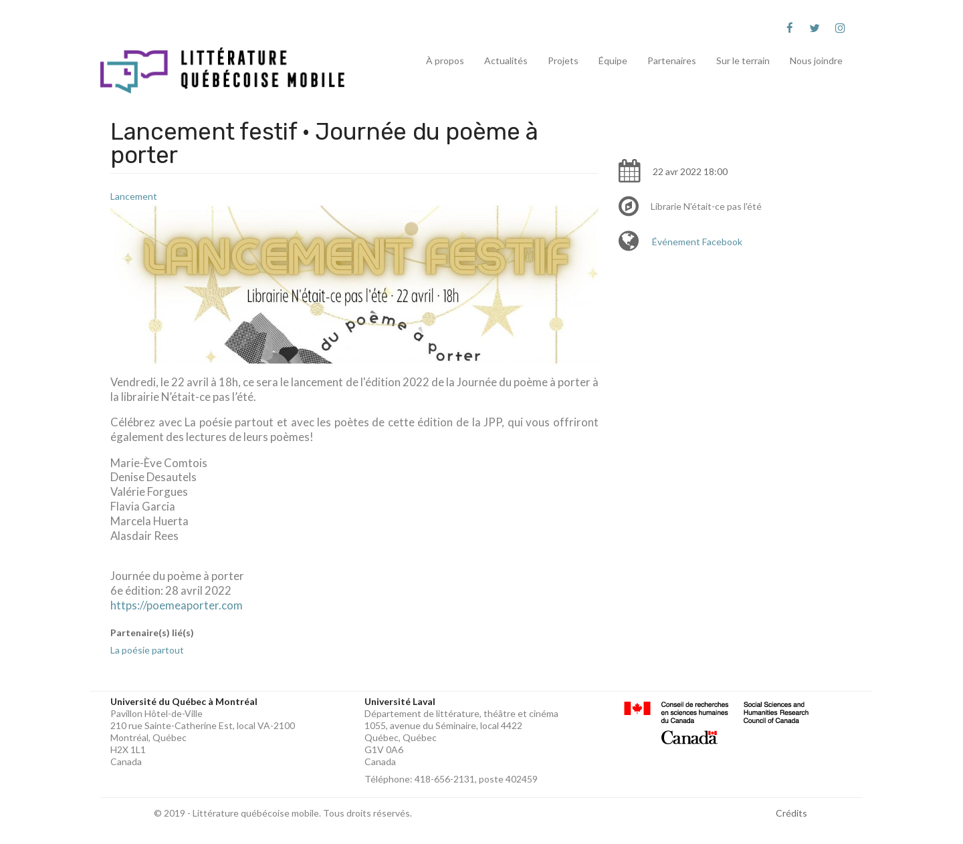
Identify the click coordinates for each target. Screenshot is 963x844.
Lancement (133, 196)
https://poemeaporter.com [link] (176, 605)
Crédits (791, 813)
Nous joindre (816, 60)
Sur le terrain (743, 60)
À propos (445, 60)
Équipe (613, 60)
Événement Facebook (697, 241)
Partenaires (671, 60)
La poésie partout (147, 650)
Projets (563, 60)
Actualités (506, 60)
